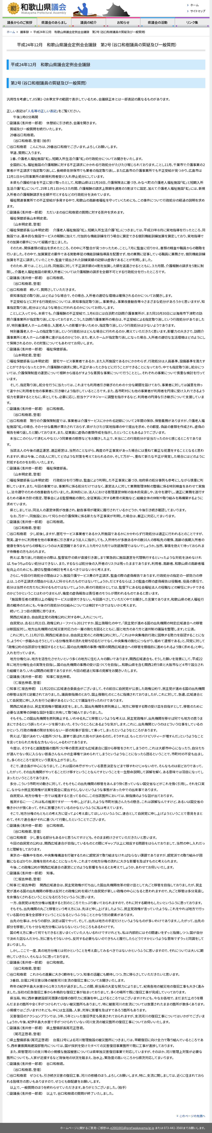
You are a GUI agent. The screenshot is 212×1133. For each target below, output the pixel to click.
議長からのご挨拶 (20, 23)
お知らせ (123, 23)
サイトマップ (197, 11)
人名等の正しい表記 (42, 110)
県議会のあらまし (54, 23)
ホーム (194, 5)
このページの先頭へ (192, 1116)
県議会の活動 (157, 23)
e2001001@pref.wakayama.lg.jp (132, 1128)
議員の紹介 (88, 23)
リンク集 (192, 23)
